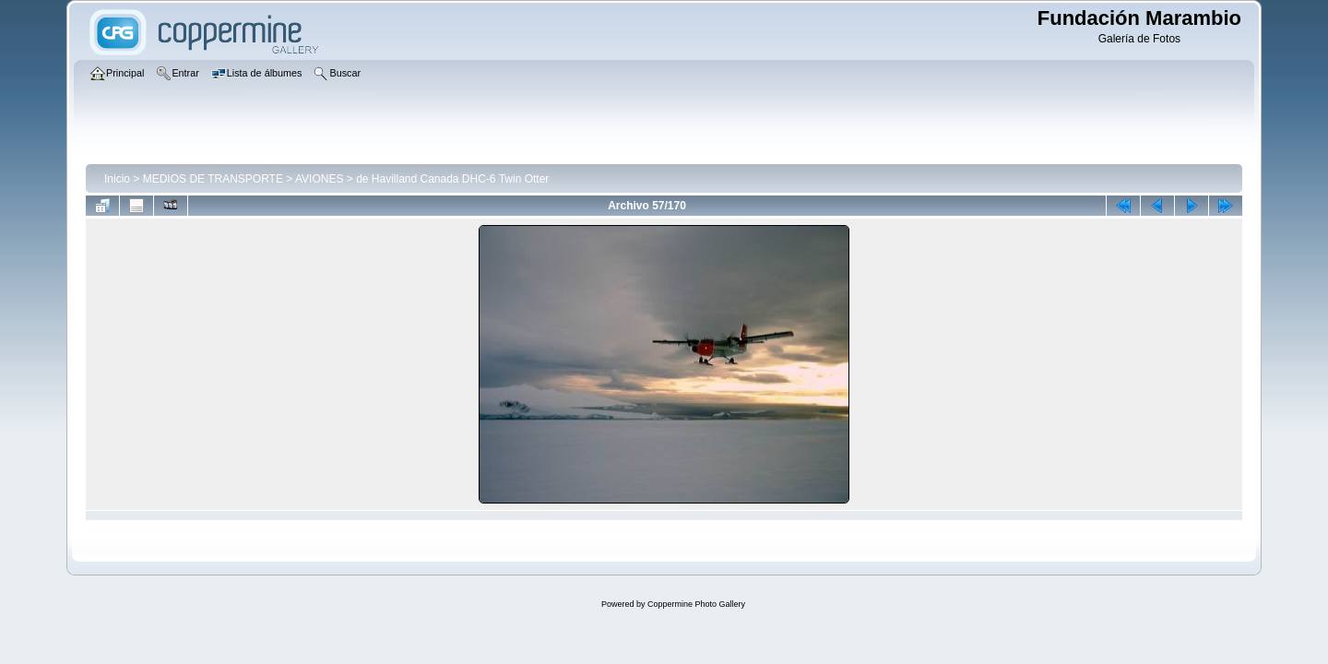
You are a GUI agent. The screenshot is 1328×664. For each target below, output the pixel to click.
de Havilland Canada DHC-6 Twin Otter (452, 178)
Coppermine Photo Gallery (696, 604)
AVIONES (319, 178)
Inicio (117, 178)
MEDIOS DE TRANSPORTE (213, 178)
